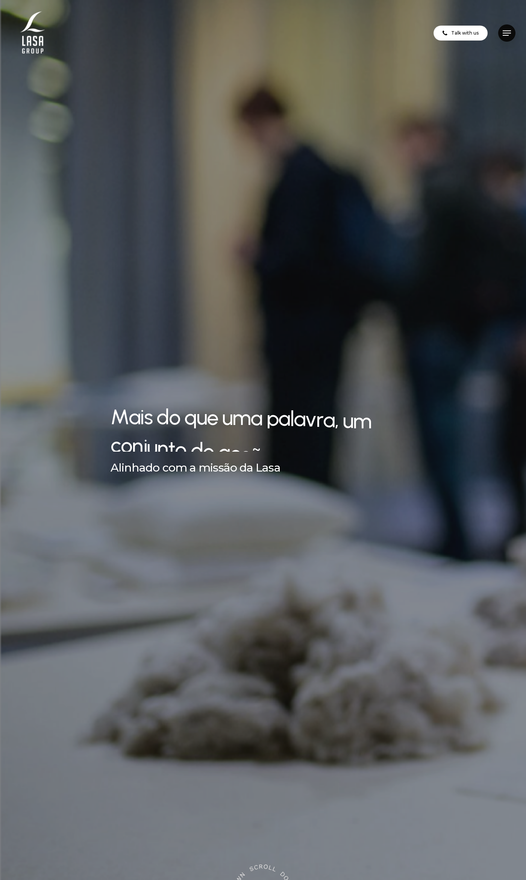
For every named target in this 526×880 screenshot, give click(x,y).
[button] (506, 33)
